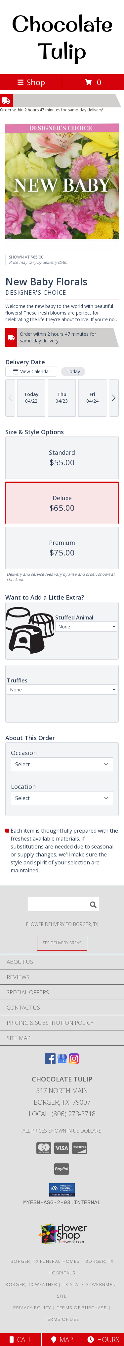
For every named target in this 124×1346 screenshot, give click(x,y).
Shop (31, 82)
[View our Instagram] (74, 1062)
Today (73, 371)
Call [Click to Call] (21, 1339)
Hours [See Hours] (103, 1339)
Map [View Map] (62, 1339)
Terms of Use (62, 1319)
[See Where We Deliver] (62, 942)
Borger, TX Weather (31, 1284)
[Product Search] (63, 904)
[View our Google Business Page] (62, 1062)
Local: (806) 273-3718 (62, 1113)
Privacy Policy (32, 1308)
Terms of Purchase (82, 1308)
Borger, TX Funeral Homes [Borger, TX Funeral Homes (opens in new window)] (45, 1261)
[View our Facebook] (50, 1062)
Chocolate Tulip (62, 37)
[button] (62, 1190)
